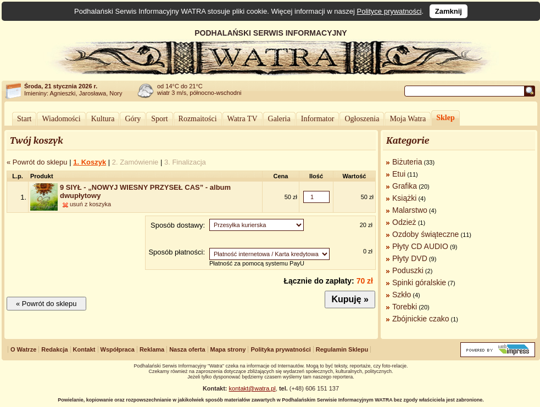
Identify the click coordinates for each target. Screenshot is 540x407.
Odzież (404, 222)
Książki (404, 198)
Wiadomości (61, 119)
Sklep (445, 118)
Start (24, 119)
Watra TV (242, 119)
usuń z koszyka (90, 204)
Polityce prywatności (389, 11)
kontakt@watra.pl (252, 388)
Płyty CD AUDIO (420, 246)
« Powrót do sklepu (37, 162)
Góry (133, 119)
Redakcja (54, 349)
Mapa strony (228, 349)
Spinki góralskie (419, 282)
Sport (159, 119)
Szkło (401, 294)
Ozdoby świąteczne (425, 234)
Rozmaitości (198, 119)
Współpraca (118, 349)
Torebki (404, 306)
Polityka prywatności (280, 349)
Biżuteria (407, 161)
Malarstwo (409, 210)
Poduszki (408, 270)
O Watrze (23, 349)
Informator (318, 119)
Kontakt (84, 349)
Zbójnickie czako (420, 318)
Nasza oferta (187, 349)
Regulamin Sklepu (342, 349)
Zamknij (448, 11)
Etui (398, 173)
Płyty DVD (409, 258)
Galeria (279, 119)
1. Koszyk (89, 162)
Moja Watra (407, 119)
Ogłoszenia (361, 119)
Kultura (103, 119)
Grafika (404, 186)
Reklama (152, 349)
